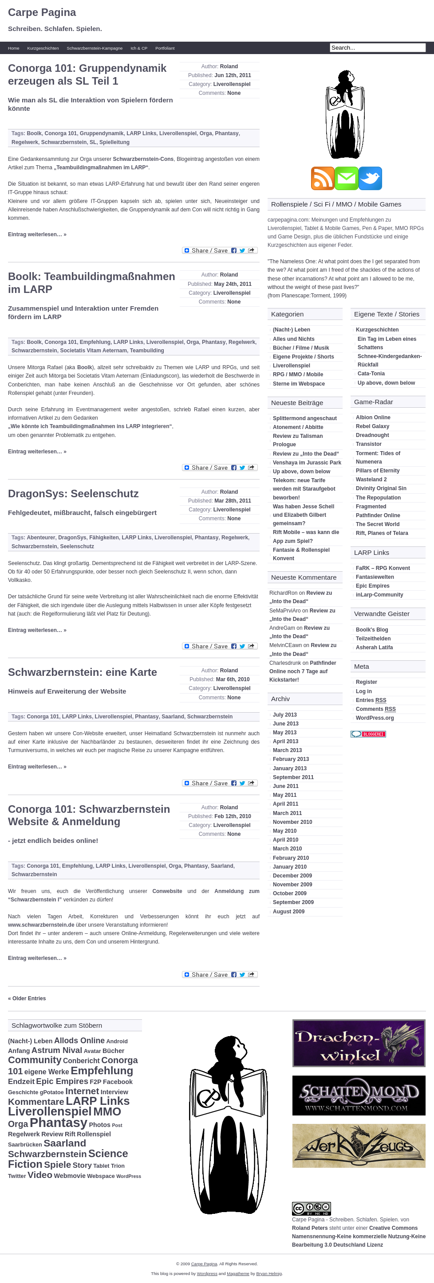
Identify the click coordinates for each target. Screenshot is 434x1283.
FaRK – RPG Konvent (383, 568)
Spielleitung (114, 142)
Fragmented (371, 506)
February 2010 (291, 858)
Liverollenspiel (232, 84)
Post (117, 1125)
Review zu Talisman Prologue (298, 440)
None (234, 93)
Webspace (100, 1176)
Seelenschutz (77, 546)
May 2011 (284, 795)
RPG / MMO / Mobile (298, 374)
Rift (70, 1134)
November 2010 (292, 822)
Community (35, 1059)
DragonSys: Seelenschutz (73, 493)
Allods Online (79, 1040)
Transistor (369, 444)
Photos (99, 1124)
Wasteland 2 (371, 479)
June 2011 (286, 786)
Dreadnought (372, 435)
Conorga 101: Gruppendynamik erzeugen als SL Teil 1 (87, 74)
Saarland (173, 717)
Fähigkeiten (104, 537)
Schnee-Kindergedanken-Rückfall (390, 360)
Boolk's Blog (372, 630)
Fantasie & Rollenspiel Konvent (301, 554)
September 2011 (293, 777)
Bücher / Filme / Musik (301, 348)
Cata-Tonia (371, 373)
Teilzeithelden (373, 639)
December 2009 (292, 876)
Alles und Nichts (294, 339)
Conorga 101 (60, 133)
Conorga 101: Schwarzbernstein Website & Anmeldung (89, 815)
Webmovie (70, 1175)
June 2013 (286, 724)
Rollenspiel (94, 1134)
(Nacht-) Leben (291, 330)
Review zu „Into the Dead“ (306, 454)
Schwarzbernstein (64, 142)
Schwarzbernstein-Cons (143, 159)
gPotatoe (52, 1092)
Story (82, 1165)
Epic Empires (373, 586)
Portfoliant (164, 48)
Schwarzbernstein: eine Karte (82, 672)
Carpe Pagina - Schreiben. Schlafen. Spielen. (345, 1220)
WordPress (128, 1176)
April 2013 (285, 741)
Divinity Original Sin (381, 488)
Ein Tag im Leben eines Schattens (387, 343)
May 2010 (284, 831)
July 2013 (285, 715)
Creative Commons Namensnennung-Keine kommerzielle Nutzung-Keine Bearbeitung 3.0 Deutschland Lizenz (359, 1236)
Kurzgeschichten (43, 48)
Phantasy (226, 133)
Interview (114, 1092)
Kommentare (36, 1101)
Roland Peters (310, 1228)
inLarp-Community (379, 595)
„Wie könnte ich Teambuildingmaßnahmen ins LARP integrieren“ (90, 426)
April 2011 (285, 804)
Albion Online (373, 417)
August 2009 (288, 912)
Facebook (118, 1081)
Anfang (19, 1050)
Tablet (101, 1166)
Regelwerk (25, 142)
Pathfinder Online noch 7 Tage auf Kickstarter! (302, 671)
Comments (376, 709)
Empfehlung (95, 342)
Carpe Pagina (42, 12)
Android (117, 1041)
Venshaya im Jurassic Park (307, 463)
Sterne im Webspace (299, 384)
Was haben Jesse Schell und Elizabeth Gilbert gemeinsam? (303, 514)
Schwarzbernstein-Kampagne (95, 48)
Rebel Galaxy (372, 426)
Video (40, 1175)
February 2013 (291, 759)
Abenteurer (41, 537)
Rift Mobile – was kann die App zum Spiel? (306, 536)
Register (366, 682)
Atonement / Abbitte (298, 427)
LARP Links (141, 133)
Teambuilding (147, 350)
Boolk (34, 133)
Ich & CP (138, 48)
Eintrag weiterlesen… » (37, 234)
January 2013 (290, 768)
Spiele (57, 1164)
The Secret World (377, 524)
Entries (371, 700)
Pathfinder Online (378, 515)
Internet (82, 1091)
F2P (95, 1081)
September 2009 (293, 902)
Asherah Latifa (374, 647)
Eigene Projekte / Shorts (303, 357)
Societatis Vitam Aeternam (93, 350)
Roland (229, 66)
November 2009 (292, 884)
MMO (107, 1111)
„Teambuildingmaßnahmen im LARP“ (101, 167)
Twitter (17, 1176)
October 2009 (290, 893)
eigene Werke (46, 1072)
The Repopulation (378, 498)
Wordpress (207, 1273)
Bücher (113, 1050)
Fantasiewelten (375, 577)
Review (52, 1134)
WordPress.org (375, 718)
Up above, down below (301, 471)
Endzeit (21, 1081)
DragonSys (72, 537)
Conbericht (81, 1061)
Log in (364, 691)
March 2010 (287, 849)
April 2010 (285, 840)
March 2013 (287, 750)
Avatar (92, 1051)
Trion (118, 1166)
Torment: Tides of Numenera (378, 457)
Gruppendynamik (102, 133)
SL (93, 142)
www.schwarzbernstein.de (41, 925)
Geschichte (23, 1092)
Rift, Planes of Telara (382, 533)
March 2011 (287, 813)
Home (14, 48)
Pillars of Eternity (378, 471)
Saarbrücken (25, 1145)
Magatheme (238, 1273)
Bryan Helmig (269, 1273)
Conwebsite (167, 891)
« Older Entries (27, 998)
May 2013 (284, 732)
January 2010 (290, 867)
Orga (206, 133)
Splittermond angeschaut (305, 418)
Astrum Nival (57, 1050)
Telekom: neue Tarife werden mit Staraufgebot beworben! (304, 488)
